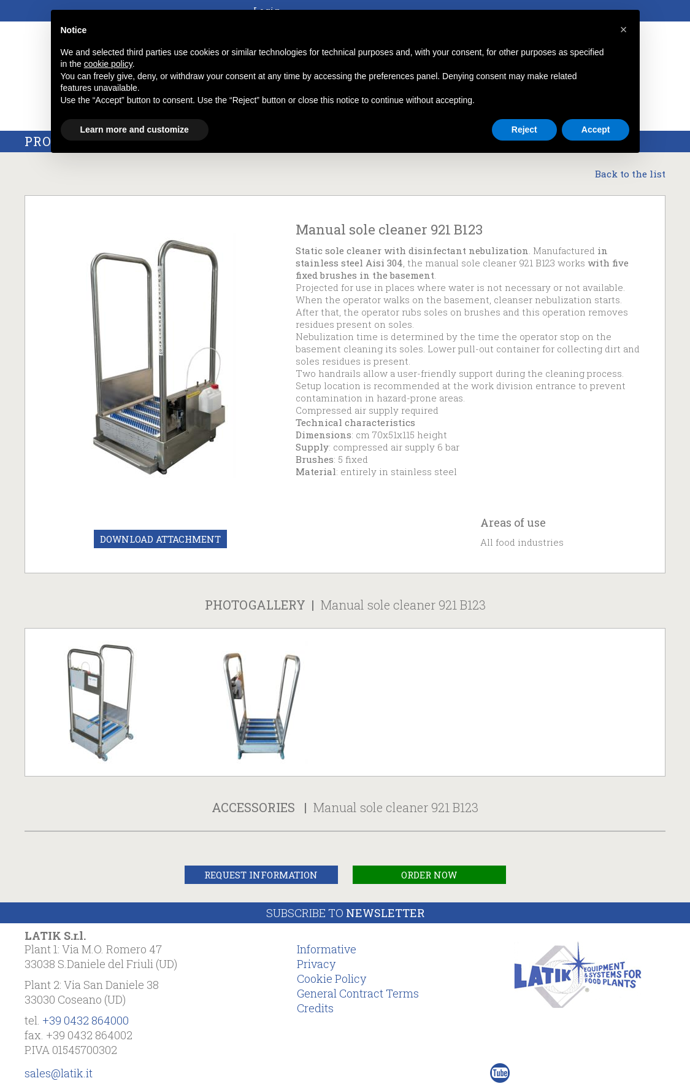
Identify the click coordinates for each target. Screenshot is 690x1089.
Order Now (429, 875)
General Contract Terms (358, 993)
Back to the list (630, 174)
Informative (326, 949)
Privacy (316, 963)
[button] (624, 29)
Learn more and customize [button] (134, 129)
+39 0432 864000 (85, 1020)
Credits (315, 1008)
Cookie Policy (331, 978)
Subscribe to (345, 912)
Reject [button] (524, 129)
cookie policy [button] (108, 64)
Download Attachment (160, 539)
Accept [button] (595, 129)
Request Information (261, 875)
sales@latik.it (59, 1073)
